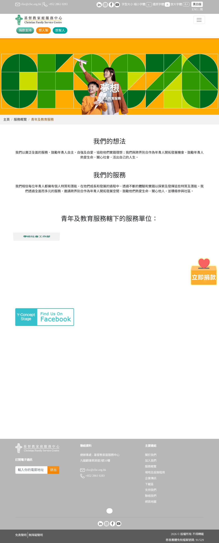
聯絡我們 (150, 495)
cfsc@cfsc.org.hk (28, 4)
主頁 (6, 119)
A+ (186, 4)
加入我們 (150, 460)
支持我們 (150, 490)
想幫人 (60, 30)
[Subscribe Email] (31, 470)
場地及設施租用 (155, 472)
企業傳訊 (150, 478)
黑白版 (197, 4)
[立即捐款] (204, 271)
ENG (195, 9)
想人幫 (43, 30)
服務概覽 (20, 119)
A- (149, 4)
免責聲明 (21, 535)
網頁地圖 (150, 501)
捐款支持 (25, 30)
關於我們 (150, 455)
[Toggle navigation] (199, 20)
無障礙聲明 (36, 535)
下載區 (149, 484)
